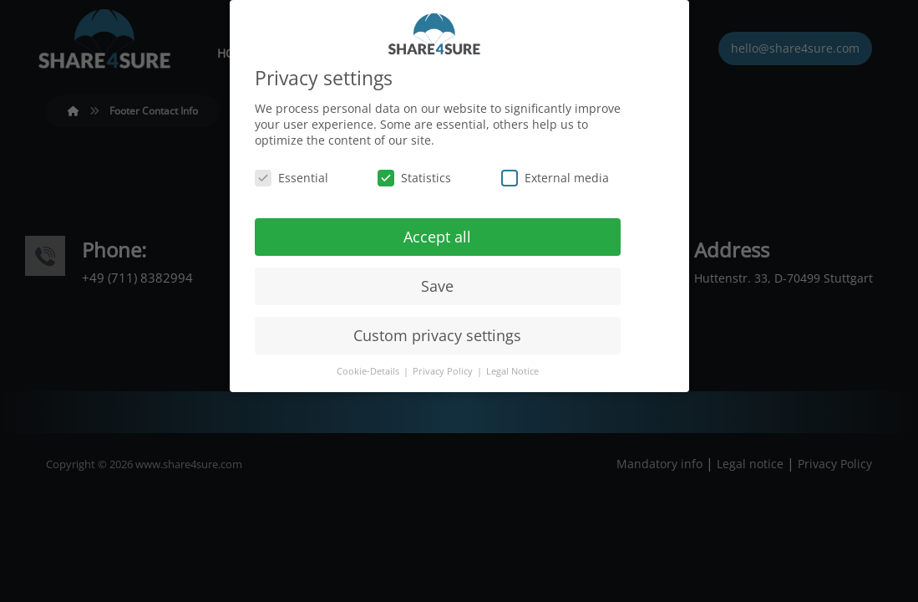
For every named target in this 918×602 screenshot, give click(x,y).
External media (555, 174)
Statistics (414, 174)
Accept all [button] (437, 233)
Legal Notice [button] (512, 369)
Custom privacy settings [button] (437, 332)
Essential (291, 174)
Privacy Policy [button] (444, 369)
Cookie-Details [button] (369, 369)
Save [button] (437, 283)
